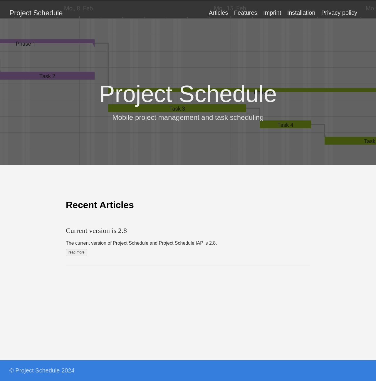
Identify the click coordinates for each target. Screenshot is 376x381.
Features (245, 12)
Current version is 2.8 (96, 230)
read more (76, 252)
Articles (218, 12)
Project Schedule (36, 13)
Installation (301, 12)
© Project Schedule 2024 (42, 370)
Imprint (272, 12)
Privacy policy (339, 12)
